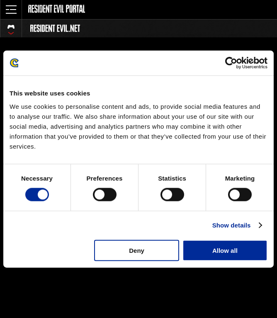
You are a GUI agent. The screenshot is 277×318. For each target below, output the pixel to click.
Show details (231, 225)
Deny (136, 250)
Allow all (225, 250)
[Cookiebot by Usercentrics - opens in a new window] (231, 63)
